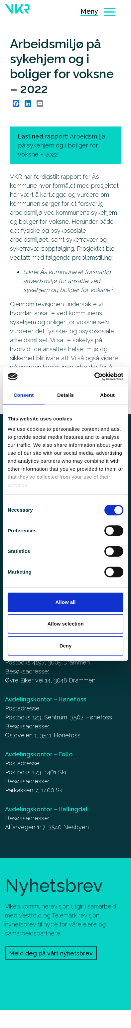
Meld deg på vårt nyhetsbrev (51, 953)
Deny (66, 645)
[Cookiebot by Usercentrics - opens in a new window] (95, 376)
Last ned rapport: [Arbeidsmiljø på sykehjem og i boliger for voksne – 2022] (61, 145)
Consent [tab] (24, 395)
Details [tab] (65, 395)
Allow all (66, 602)
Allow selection (65, 624)
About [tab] (107, 395)
